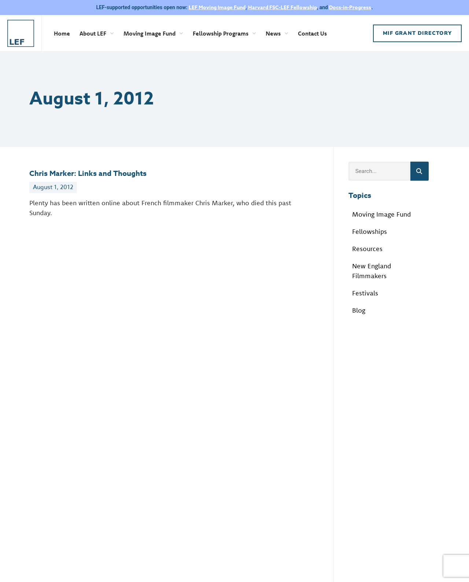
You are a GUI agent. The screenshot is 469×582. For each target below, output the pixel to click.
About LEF (97, 33)
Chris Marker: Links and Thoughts (88, 173)
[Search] (419, 171)
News (277, 33)
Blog (358, 310)
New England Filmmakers (371, 271)
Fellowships (369, 231)
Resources (367, 248)
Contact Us (312, 33)
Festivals (365, 293)
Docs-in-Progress (350, 7)
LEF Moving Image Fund (217, 7)
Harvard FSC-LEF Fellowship (282, 7)
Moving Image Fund (153, 33)
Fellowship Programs (224, 33)
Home (62, 33)
